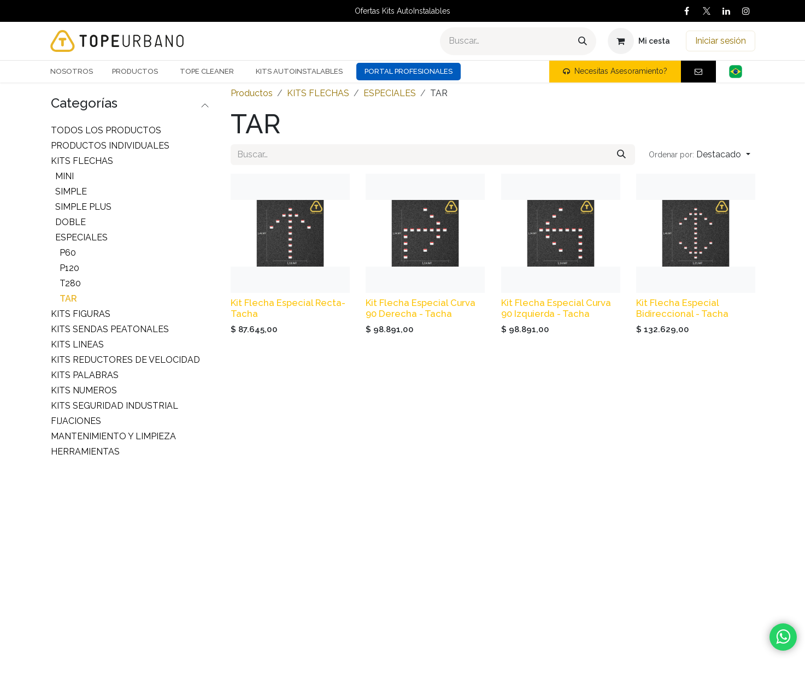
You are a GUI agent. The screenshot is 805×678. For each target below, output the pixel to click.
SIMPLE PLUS (83, 207)
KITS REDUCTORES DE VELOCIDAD (125, 360)
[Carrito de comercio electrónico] (638, 41)
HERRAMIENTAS (85, 451)
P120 (69, 268)
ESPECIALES (81, 237)
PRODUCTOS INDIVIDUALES (110, 145)
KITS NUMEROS (84, 390)
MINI (64, 176)
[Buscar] (582, 41)
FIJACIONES (76, 421)
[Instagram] (746, 11)
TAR (68, 298)
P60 (68, 252)
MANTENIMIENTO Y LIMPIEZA (113, 436)
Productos (252, 93)
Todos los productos (106, 130)
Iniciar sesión (720, 41)
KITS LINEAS (77, 344)
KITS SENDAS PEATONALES (110, 329)
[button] (699, 154)
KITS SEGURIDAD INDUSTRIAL (114, 405)
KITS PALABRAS (85, 375)
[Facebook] (687, 11)
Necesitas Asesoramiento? (615, 71)
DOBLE (70, 222)
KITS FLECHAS (82, 161)
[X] (706, 11)
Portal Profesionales (409, 71)
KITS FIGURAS (80, 314)
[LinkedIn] (726, 11)
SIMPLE (71, 191)
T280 (70, 283)
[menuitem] (75, 71)
